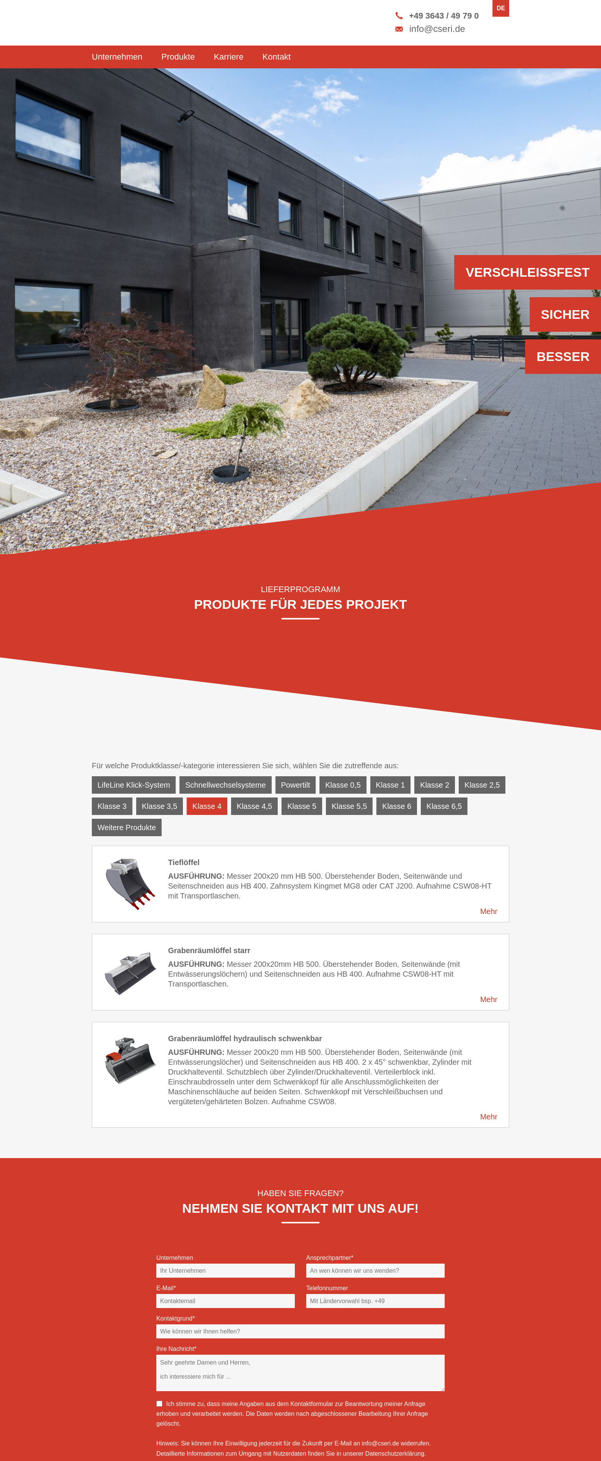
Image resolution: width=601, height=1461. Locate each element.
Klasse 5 (301, 806)
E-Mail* (166, 1288)
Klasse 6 (396, 806)
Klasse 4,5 (254, 806)
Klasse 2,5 (482, 785)
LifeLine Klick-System (134, 785)
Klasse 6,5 (444, 806)
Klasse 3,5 (159, 806)
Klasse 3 (112, 806)
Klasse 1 (390, 785)
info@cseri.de (380, 1443)
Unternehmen (117, 56)
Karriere (228, 56)
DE (501, 8)
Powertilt (295, 785)
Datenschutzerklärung (395, 1453)
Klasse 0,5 (342, 785)
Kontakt (277, 56)
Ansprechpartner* (330, 1258)
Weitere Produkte (127, 827)
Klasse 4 (207, 806)
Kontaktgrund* (175, 1318)
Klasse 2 (434, 785)
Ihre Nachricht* (176, 1349)
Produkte (178, 56)
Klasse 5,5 (349, 806)
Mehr (488, 911)
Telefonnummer (327, 1288)
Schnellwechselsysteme (225, 785)
